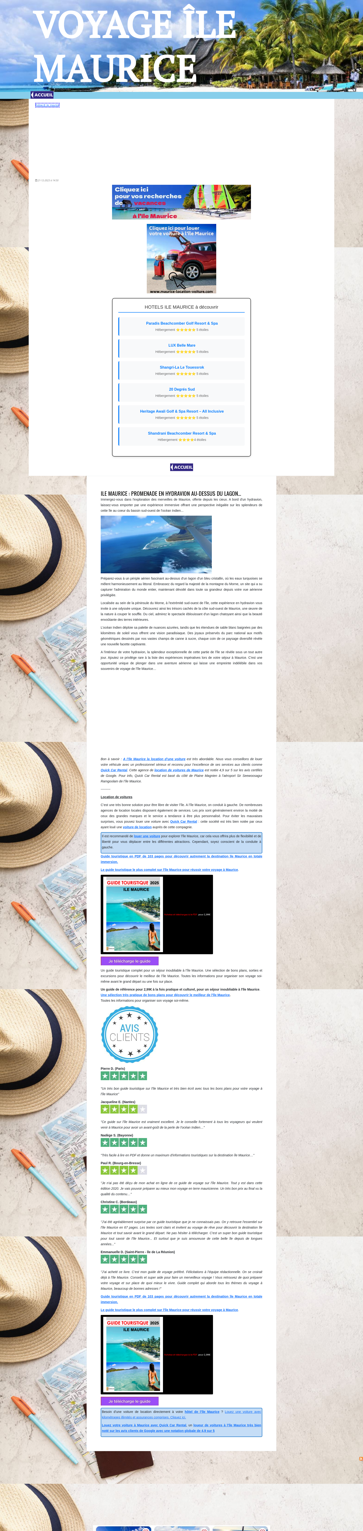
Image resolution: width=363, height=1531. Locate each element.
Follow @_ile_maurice (47, 105)
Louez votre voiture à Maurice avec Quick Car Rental (144, 1425)
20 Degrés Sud (182, 392)
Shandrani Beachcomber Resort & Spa (182, 436)
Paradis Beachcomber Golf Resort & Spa (182, 326)
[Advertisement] (181, 141)
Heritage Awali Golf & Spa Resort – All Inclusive (182, 414)
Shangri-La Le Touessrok (182, 370)
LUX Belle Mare (182, 348)
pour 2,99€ (156, 914)
